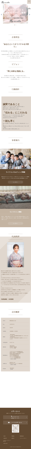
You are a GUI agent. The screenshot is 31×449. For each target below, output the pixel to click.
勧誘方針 (13, 438)
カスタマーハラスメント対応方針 (7, 441)
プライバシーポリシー (23, 438)
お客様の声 (5, 438)
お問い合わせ (5, 443)
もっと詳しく (15, 182)
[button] (1, 14)
